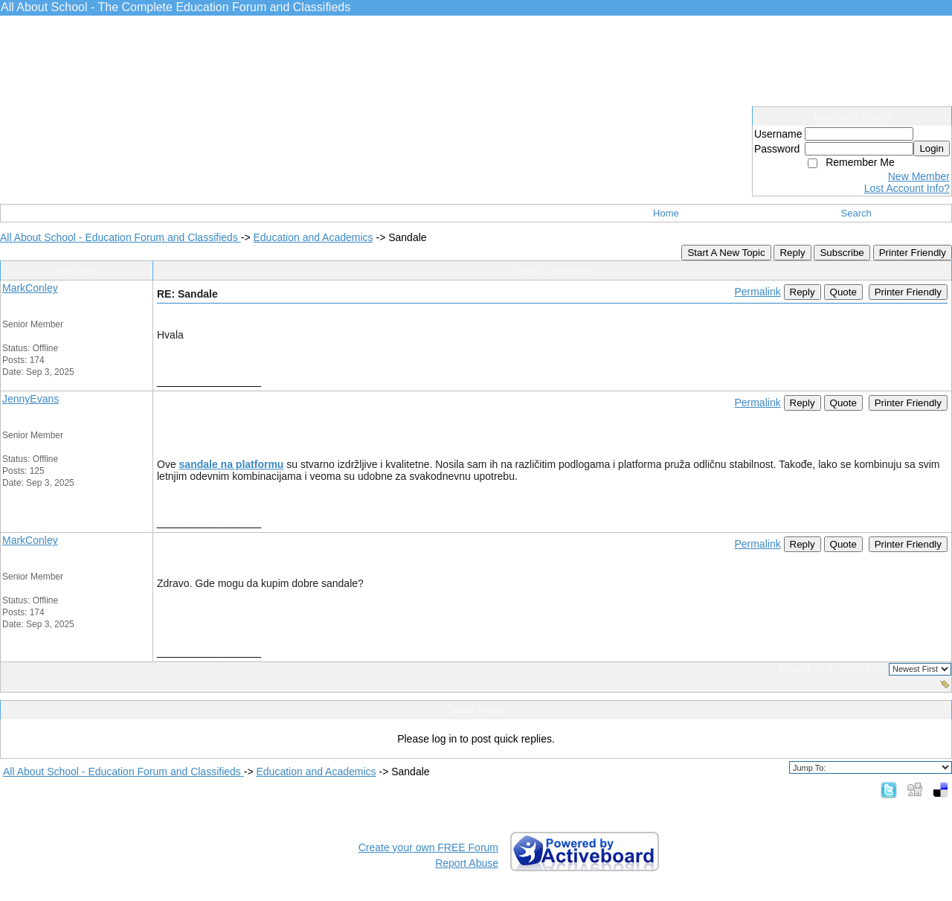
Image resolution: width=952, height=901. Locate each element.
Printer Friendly (912, 252)
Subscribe (841, 252)
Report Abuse (466, 863)
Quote (843, 292)
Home (666, 213)
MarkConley (30, 288)
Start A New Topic (726, 252)
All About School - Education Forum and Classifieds (120, 237)
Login (931, 148)
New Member (919, 176)
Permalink (757, 292)
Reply (792, 252)
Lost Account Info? (907, 188)
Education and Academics (313, 237)
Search (856, 213)
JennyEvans (30, 399)
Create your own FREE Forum (428, 847)
